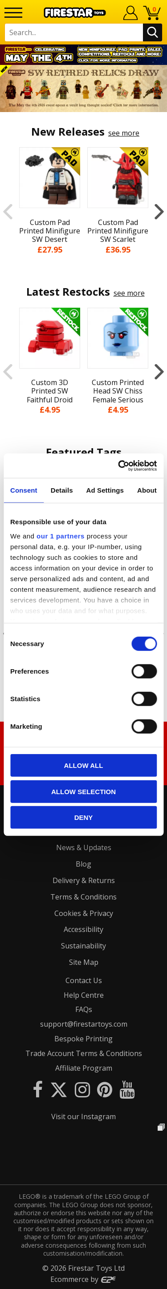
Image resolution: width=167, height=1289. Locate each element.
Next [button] (159, 211)
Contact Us (83, 980)
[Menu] (13, 12)
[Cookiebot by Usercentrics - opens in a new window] (119, 465)
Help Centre (84, 995)
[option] (83, 88)
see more (123, 133)
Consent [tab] (23, 490)
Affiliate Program (83, 1068)
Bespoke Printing (83, 1039)
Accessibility (83, 929)
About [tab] (147, 490)
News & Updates (83, 847)
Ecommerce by (83, 1279)
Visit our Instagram (83, 1116)
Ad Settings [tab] (105, 490)
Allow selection (83, 791)
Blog (83, 864)
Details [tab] (62, 490)
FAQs (83, 1009)
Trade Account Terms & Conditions (83, 1053)
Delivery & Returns (84, 880)
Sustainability (83, 946)
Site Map (83, 962)
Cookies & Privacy (83, 913)
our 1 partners (61, 535)
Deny (83, 817)
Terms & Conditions (83, 897)
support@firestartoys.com (83, 1024)
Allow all (83, 765)
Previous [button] (8, 211)
